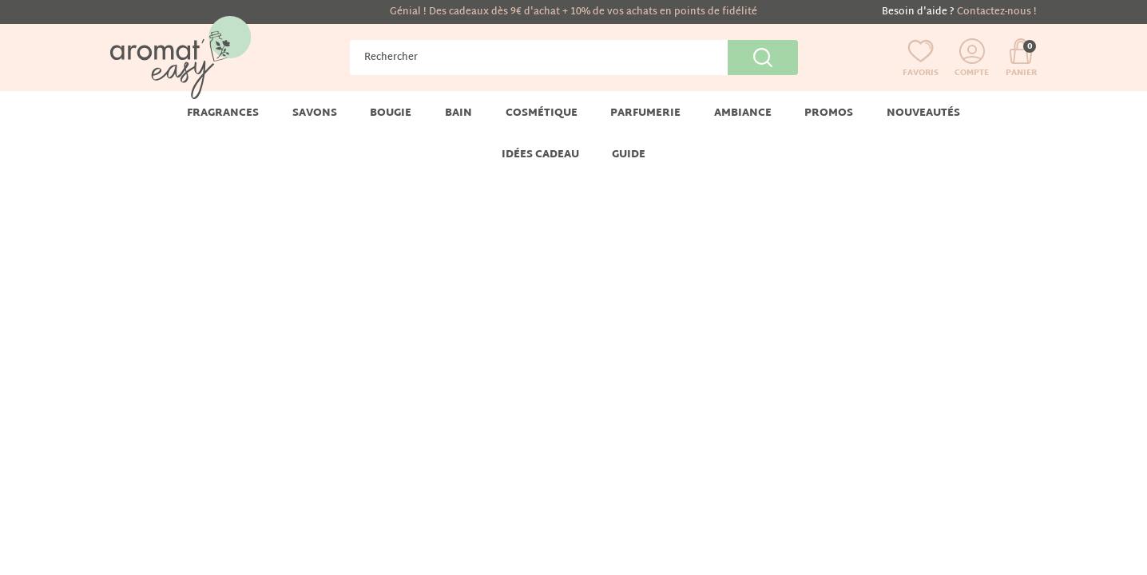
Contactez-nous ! (997, 12)
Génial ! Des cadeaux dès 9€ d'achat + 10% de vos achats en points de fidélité (573, 12)
